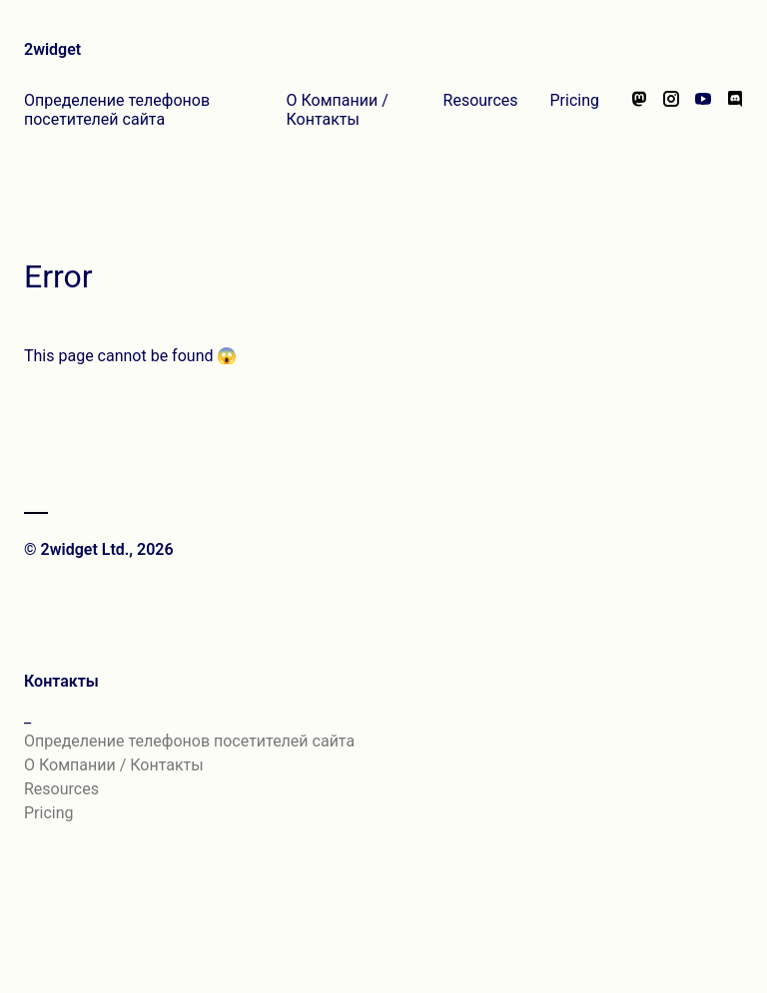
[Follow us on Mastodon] (639, 110)
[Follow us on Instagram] (671, 110)
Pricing (575, 100)
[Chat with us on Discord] (735, 110)
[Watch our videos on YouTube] (703, 110)
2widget (52, 49)
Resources (480, 100)
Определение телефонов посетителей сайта (117, 110)
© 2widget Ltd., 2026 (99, 549)
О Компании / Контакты (337, 110)
